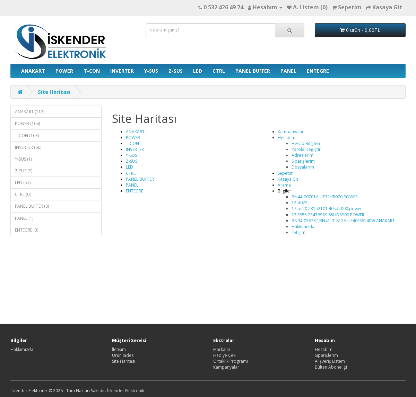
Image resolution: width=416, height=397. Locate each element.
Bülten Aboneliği (331, 367)
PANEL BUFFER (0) (32, 206)
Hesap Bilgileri (306, 143)
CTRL (219, 70)
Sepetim (286, 173)
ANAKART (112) (29, 112)
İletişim (298, 232)
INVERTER (122, 70)
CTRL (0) (23, 194)
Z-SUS (175, 70)
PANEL (288, 70)
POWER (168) (27, 123)
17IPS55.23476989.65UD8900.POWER (328, 215)
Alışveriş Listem (330, 361)
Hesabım (286, 138)
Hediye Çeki (224, 355)
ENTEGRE (318, 70)
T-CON (92, 70)
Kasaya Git (288, 179)
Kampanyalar (291, 132)
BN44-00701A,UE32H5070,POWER (325, 197)
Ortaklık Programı (230, 361)
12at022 (299, 203)
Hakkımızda (303, 226)
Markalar (222, 349)
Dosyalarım (303, 167)
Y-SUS (151, 70)
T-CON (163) (27, 135)
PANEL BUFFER (252, 70)
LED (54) (23, 183)
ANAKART (33, 70)
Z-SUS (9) (23, 171)
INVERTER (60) (28, 147)
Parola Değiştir (306, 149)
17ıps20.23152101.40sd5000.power (327, 208)
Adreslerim (302, 155)
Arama (284, 185)
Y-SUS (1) (23, 159)
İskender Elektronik (125, 391)
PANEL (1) (24, 218)
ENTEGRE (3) (26, 230)
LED (197, 70)
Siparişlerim (303, 161)
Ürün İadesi (123, 355)
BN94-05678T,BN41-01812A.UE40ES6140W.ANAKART (343, 221)
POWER (64, 70)
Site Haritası (54, 91)
